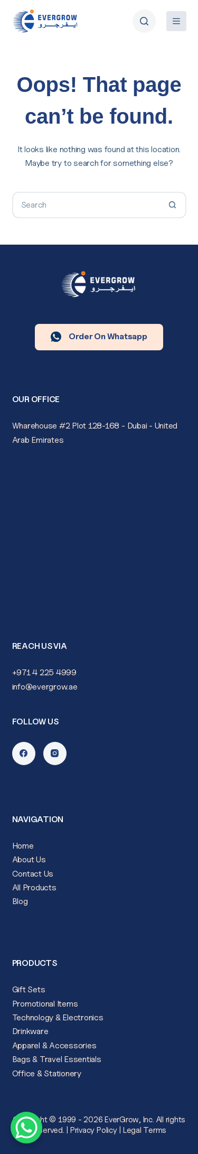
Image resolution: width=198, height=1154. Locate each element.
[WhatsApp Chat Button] (26, 1127)
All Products (34, 887)
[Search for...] (86, 205)
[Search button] (173, 205)
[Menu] (176, 21)
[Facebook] (23, 753)
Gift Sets (28, 989)
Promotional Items (45, 1004)
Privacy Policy (93, 1130)
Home (23, 846)
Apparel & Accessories (54, 1045)
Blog (20, 901)
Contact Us (33, 874)
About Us (29, 859)
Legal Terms (144, 1130)
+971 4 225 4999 (44, 672)
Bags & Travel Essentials (56, 1059)
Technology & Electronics (57, 1017)
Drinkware (30, 1031)
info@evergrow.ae (45, 687)
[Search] (144, 21)
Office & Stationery (46, 1073)
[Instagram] (55, 753)
